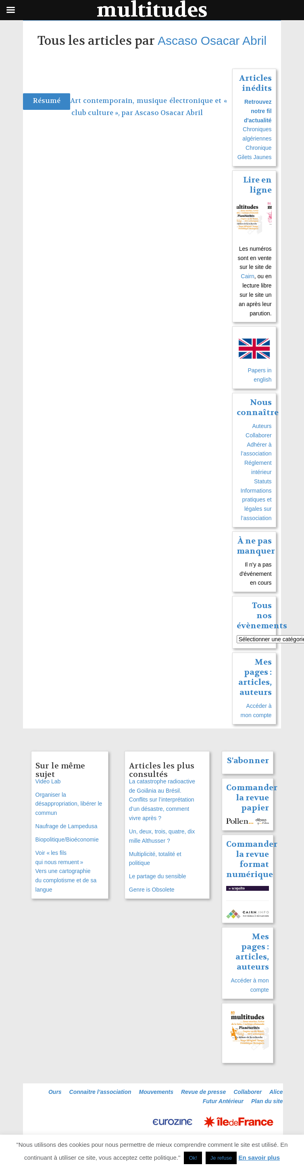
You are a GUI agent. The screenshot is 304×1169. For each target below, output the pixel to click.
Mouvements (156, 1092)
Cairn (247, 276)
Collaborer (259, 435)
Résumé (46, 101)
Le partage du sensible (157, 876)
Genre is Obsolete (152, 889)
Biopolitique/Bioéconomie (67, 839)
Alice (276, 1092)
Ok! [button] (193, 1158)
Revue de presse (203, 1092)
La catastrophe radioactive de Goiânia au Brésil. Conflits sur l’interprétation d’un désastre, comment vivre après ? (162, 799)
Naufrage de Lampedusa (66, 826)
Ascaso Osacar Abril (212, 40)
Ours (55, 1092)
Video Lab (48, 781)
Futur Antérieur (223, 1101)
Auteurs (261, 426)
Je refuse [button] (221, 1158)
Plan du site (267, 1101)
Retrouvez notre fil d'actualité (258, 111)
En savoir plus (259, 1157)
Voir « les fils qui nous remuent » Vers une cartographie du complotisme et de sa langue (66, 871)
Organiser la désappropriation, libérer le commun (68, 803)
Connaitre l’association (100, 1092)
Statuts (263, 481)
